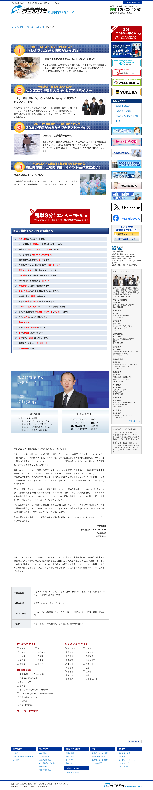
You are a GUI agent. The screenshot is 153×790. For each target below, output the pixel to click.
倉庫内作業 (70, 757)
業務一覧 (69, 763)
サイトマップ (123, 763)
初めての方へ (30, 19)
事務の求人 (43, 767)
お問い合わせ (123, 767)
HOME (15, 19)
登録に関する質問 (98, 757)
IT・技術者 (70, 760)
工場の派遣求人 (45, 757)
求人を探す (50, 19)
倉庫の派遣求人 (45, 760)
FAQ (111, 19)
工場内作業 (70, 753)
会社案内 (131, 19)
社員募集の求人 (45, 770)
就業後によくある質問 (100, 760)
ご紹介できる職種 (71, 19)
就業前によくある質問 (100, 753)
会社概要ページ (134, 421)
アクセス (122, 757)
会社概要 (16, 760)
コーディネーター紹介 (127, 760)
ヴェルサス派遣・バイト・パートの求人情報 (27, 27)
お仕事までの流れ (91, 19)
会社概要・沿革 (124, 753)
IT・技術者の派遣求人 (47, 763)
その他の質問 (97, 763)
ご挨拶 (15, 753)
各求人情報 (43, 753)
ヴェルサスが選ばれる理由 (127, 116)
